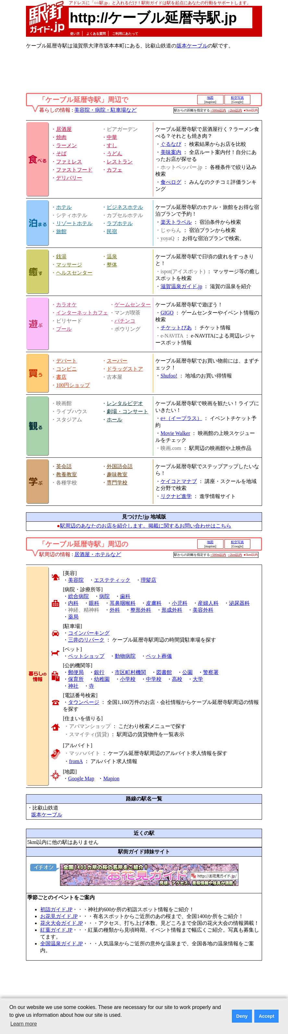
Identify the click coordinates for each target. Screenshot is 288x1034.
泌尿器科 (239, 603)
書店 (61, 377)
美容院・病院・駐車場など (105, 110)
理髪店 (148, 580)
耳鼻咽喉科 (123, 603)
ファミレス (69, 161)
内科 (73, 603)
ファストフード (74, 169)
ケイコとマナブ (179, 481)
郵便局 (76, 672)
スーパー (117, 361)
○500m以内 (218, 110)
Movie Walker (175, 433)
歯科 (125, 596)
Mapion (111, 778)
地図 (210, 97)
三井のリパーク (86, 640)
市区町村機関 (130, 672)
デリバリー (69, 178)
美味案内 (171, 152)
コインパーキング (89, 633)
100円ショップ (73, 385)
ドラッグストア (125, 369)
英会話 (64, 466)
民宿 (112, 231)
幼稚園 (102, 679)
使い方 (75, 33)
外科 (115, 610)
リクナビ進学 (176, 496)
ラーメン (66, 145)
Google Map (81, 778)
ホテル (64, 207)
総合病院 (78, 596)
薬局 (73, 616)
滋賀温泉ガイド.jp (181, 286)
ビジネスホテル (125, 207)
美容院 (76, 580)
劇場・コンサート (127, 411)
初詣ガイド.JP (56, 909)
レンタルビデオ (125, 403)
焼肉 (61, 137)
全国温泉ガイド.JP (61, 943)
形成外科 (172, 610)
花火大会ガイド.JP (61, 923)
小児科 (179, 603)
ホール (114, 419)
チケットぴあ (176, 327)
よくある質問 (96, 33)
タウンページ (83, 702)
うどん (114, 153)
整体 (112, 264)
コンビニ (66, 369)
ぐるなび (171, 144)
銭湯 (61, 256)
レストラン (120, 161)
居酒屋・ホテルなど (97, 554)
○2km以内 (235, 110)
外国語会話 (120, 466)
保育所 (76, 679)
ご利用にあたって (125, 33)
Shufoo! (169, 375)
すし (112, 145)
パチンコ (124, 321)
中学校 (154, 679)
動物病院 (125, 656)
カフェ (114, 169)
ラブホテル (120, 223)
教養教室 (66, 474)
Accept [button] (266, 1016)
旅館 (61, 231)
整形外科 (140, 610)
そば (61, 153)
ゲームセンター (132, 304)
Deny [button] (241, 1016)
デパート (66, 361)
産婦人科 (208, 603)
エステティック (112, 580)
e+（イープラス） (181, 418)
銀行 (99, 672)
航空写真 (237, 97)
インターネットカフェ (82, 312)
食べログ (171, 182)
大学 (198, 679)
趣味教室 (117, 474)
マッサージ (69, 264)
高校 (177, 679)
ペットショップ (86, 656)
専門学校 (117, 482)
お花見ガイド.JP (59, 916)
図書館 (164, 672)
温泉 (112, 256)
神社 (73, 686)
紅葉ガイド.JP (56, 930)
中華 (112, 137)
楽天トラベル (176, 222)
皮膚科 (154, 603)
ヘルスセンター (74, 272)
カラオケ (66, 304)
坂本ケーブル (192, 45)
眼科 (94, 603)
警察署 (211, 672)
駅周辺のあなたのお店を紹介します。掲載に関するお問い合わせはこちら (145, 526)
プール (64, 329)
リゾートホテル (74, 223)
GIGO (167, 312)
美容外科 (203, 610)
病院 (104, 596)
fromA (76, 761)
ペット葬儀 (159, 656)
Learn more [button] (23, 1024)
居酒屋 (64, 129)
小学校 (128, 679)
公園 (187, 672)
